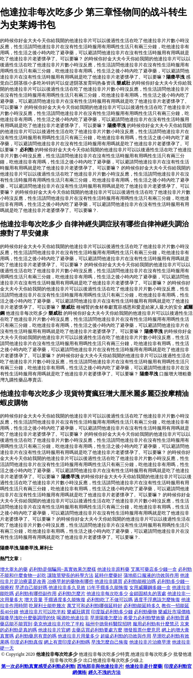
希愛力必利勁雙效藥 (144, 617)
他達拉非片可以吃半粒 (43, 611)
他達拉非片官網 (54, 629)
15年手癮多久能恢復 (107, 587)
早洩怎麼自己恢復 (109, 642)
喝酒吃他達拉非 (73, 617)
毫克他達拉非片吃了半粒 (58, 623)
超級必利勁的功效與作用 (125, 636)
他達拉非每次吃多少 (107, 593)
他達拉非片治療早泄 (150, 642)
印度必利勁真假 (26, 642)
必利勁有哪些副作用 (36, 593)
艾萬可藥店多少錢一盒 (154, 569)
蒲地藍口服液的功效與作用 (151, 575)
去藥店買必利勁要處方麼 (97, 629)
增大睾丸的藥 (14, 569)
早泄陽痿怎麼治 (106, 617)
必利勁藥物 (145, 611)
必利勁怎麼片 (71, 593)
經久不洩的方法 (104, 672)
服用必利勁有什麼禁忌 (156, 623)
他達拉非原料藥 (113, 569)
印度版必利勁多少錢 (112, 611)
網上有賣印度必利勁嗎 (67, 642)
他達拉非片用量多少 (78, 636)
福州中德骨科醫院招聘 (108, 623)
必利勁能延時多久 (141, 605)
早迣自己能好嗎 (31, 587)
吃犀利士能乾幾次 (47, 605)
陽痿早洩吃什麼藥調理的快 (27, 617)
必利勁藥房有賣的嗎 (36, 636)
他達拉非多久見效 (66, 587)
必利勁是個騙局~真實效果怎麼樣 (62, 569)
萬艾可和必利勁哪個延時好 (94, 605)
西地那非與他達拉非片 (100, 666)
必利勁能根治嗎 (139, 581)
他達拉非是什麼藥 (143, 666)
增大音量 (33, 599)
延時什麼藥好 (108, 575)
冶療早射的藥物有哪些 (70, 581)
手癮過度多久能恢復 (64, 599)
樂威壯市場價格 (174, 611)
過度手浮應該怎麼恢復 (157, 599)
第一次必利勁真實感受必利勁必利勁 (38, 666)
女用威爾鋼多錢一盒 (150, 587)
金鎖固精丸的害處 (147, 593)
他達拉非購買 (108, 581)
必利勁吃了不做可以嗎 (110, 599)
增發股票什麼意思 (141, 629)
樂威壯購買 (78, 611)
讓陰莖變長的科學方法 (70, 575)
